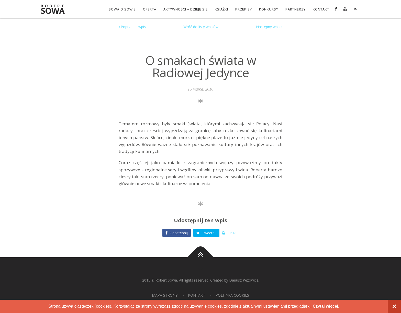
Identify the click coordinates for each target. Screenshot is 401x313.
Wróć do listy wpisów (200, 26)
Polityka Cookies (232, 295)
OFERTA (149, 9)
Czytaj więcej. (326, 306)
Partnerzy (295, 9)
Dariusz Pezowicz (243, 280)
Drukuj (230, 232)
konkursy (268, 9)
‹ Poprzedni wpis (132, 26)
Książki (221, 9)
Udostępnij (176, 232)
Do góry (200, 257)
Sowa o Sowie (122, 9)
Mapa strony (164, 295)
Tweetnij (206, 232)
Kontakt (321, 9)
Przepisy (243, 9)
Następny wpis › (269, 26)
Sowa (56, 9)
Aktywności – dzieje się (185, 9)
